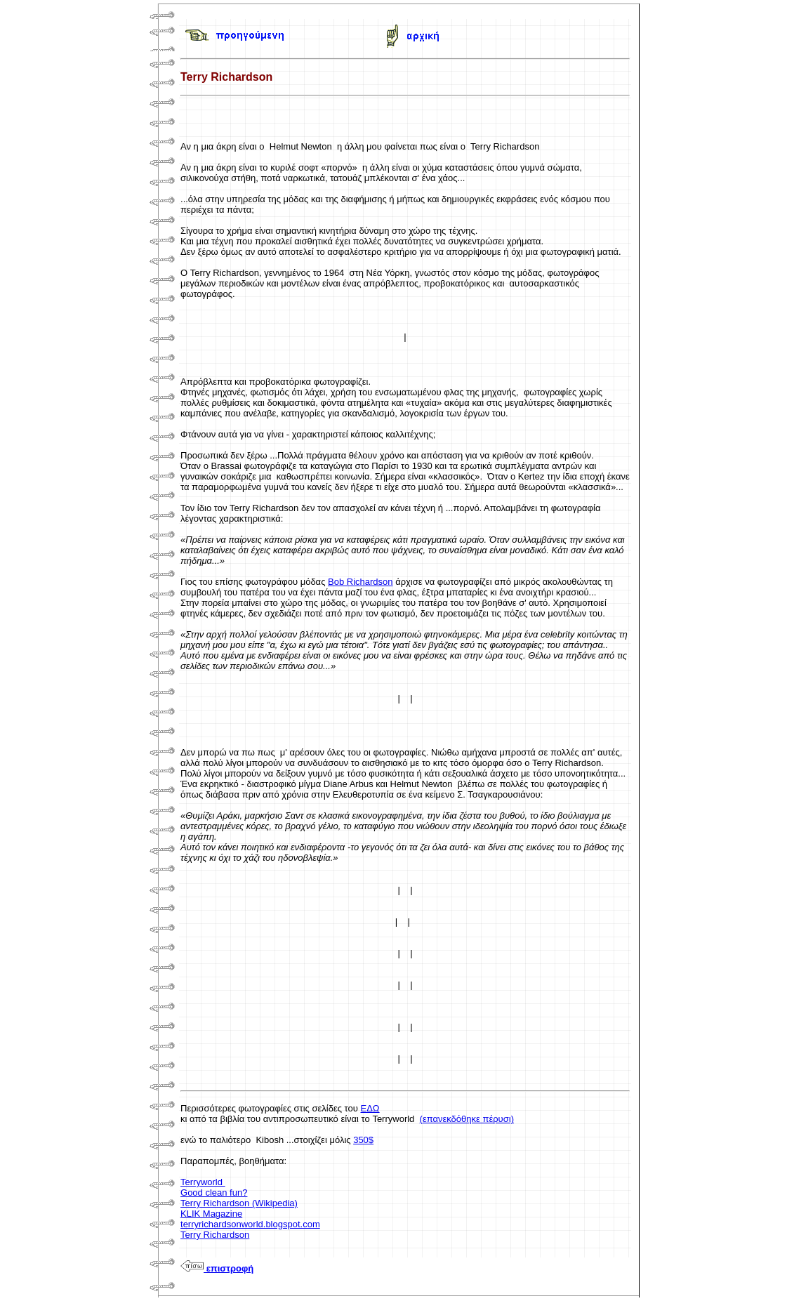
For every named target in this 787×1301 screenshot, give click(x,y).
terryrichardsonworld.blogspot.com (250, 1224)
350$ (363, 1140)
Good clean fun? (213, 1192)
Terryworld (202, 1182)
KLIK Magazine (211, 1213)
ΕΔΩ (370, 1108)
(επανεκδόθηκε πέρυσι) (467, 1119)
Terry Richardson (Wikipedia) (239, 1203)
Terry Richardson (214, 1234)
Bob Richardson (360, 581)
